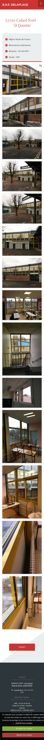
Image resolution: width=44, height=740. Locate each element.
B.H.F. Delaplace (15, 4)
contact (22, 647)
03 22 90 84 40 (18, 690)
